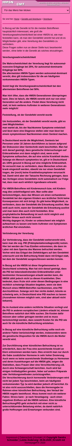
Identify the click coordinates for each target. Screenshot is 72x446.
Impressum (12, 437)
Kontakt (38, 437)
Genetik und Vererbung (31, 19)
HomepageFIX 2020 (35, 442)
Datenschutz (26, 437)
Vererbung (47, 19)
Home (16, 19)
